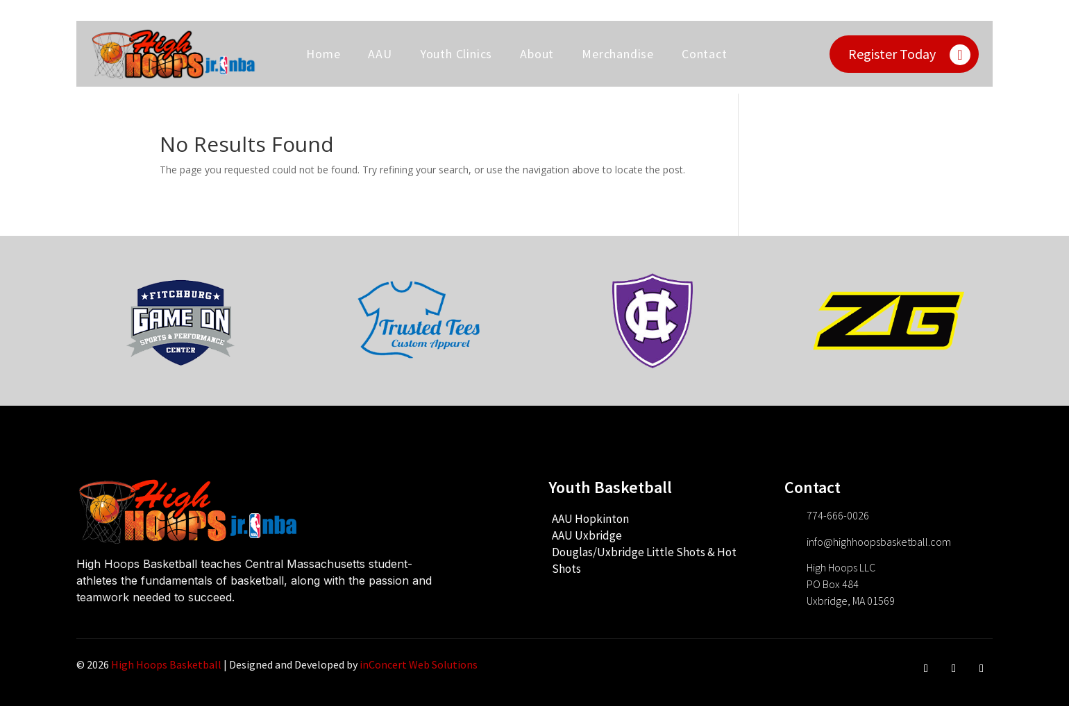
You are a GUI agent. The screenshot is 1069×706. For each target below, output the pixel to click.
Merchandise (618, 54)
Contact (704, 54)
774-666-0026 (838, 515)
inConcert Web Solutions (419, 664)
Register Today (892, 53)
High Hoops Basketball (166, 664)
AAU (380, 54)
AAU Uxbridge (587, 535)
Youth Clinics (456, 54)
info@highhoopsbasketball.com (879, 542)
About (537, 54)
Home (323, 54)
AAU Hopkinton (590, 518)
